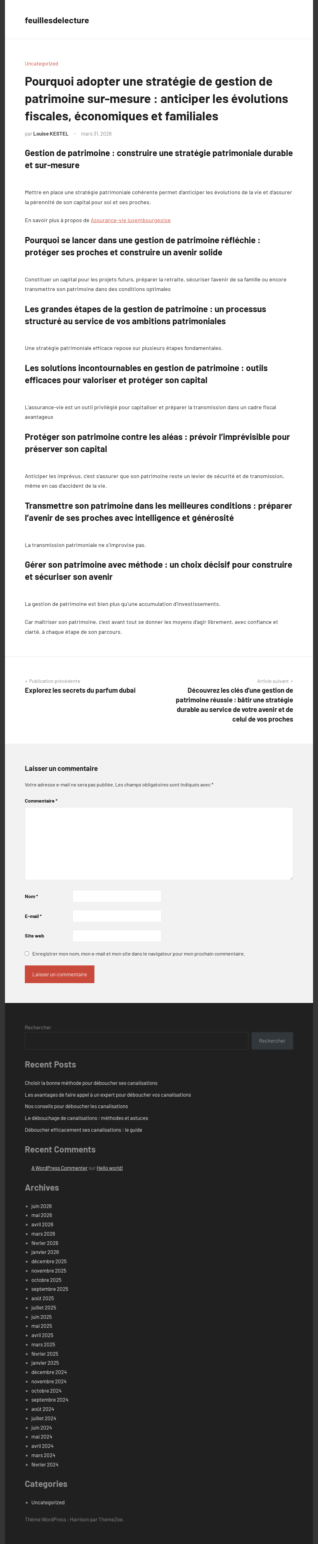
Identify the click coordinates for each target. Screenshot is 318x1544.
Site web (34, 935)
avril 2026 (42, 1224)
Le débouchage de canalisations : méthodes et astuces (86, 1118)
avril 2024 (42, 1446)
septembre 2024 (49, 1399)
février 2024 (44, 1464)
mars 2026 (43, 1233)
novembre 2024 (48, 1381)
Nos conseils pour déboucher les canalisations (76, 1106)
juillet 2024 (43, 1418)
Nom (31, 896)
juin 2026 (41, 1206)
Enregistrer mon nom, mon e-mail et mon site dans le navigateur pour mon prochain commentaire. (138, 953)
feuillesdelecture (61, 19)
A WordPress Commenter (59, 1168)
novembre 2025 (48, 1270)
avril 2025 (42, 1335)
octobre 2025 (46, 1280)
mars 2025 (43, 1344)
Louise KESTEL (51, 133)
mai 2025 (41, 1325)
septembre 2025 (49, 1289)
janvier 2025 (45, 1362)
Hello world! (110, 1168)
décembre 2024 (49, 1372)
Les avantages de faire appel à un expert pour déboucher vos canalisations (108, 1094)
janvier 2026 (45, 1252)
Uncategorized (41, 63)
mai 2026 (41, 1215)
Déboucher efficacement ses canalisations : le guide (83, 1129)
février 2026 (44, 1243)
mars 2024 (43, 1455)
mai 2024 (41, 1436)
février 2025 (44, 1353)
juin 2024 (41, 1427)
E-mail (33, 916)
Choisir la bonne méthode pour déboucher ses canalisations (91, 1083)
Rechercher (38, 1027)
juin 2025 (41, 1317)
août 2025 (42, 1298)
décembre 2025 (49, 1261)
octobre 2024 (46, 1390)
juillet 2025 (43, 1307)
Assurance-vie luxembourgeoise (131, 220)
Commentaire (41, 800)
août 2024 (42, 1409)
